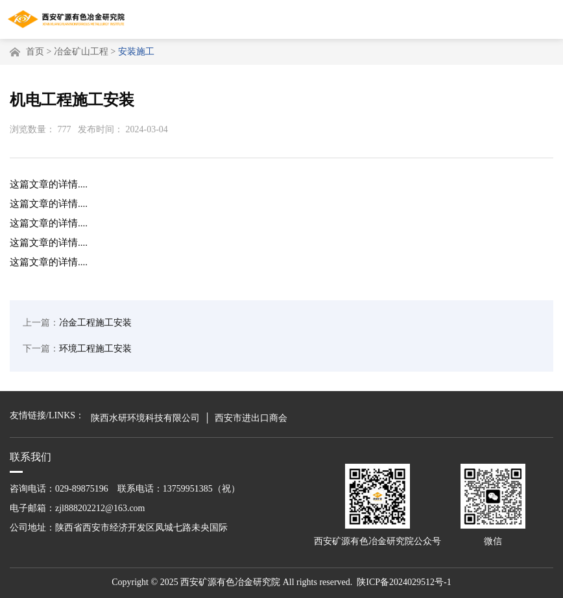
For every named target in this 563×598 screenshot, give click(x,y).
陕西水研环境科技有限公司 (145, 418)
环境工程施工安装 (77, 351)
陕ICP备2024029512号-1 (404, 582)
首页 (35, 51)
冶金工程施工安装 (77, 325)
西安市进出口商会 (251, 418)
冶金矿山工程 (81, 51)
